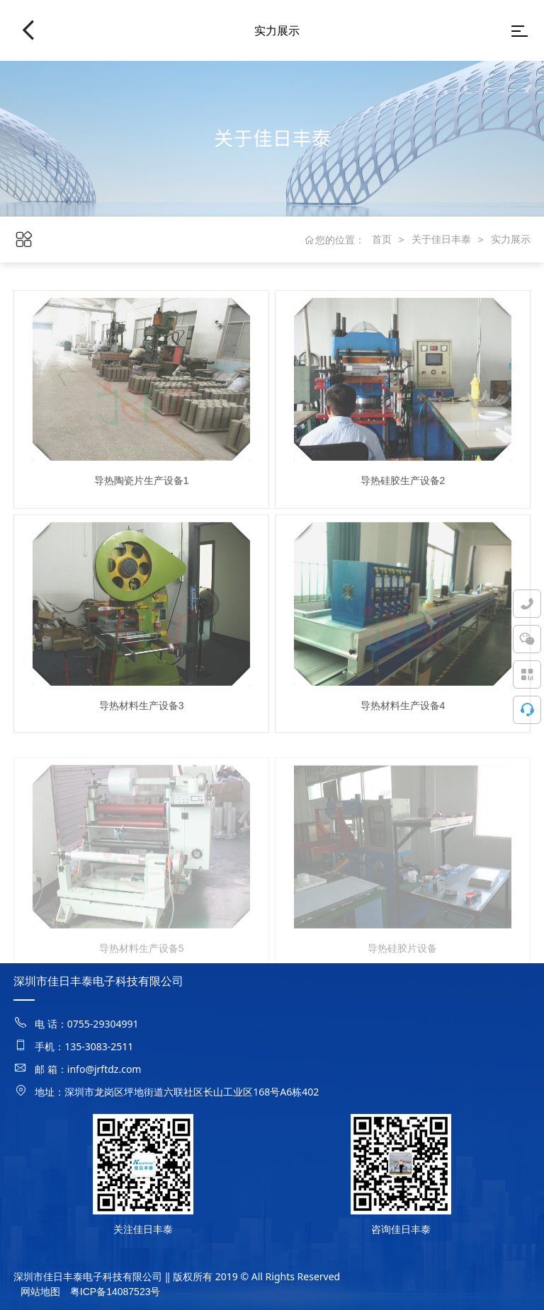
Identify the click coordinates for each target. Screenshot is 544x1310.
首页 (382, 239)
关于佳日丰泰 (441, 239)
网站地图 (40, 1291)
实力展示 (511, 239)
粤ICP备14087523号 (115, 1291)
